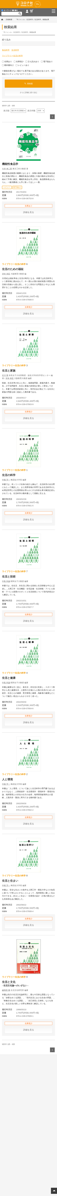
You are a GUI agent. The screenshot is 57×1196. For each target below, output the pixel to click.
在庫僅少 (19, 61)
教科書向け (8, 65)
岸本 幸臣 (6, 274)
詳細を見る (28, 212)
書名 (15, 10)
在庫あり (7, 61)
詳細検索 (9, 19)
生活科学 (15, 50)
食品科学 (6, 50)
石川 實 (5, 375)
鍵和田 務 (6, 990)
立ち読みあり (32, 61)
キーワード (6, 10)
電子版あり (47, 61)
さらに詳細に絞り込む (28, 92)
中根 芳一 (6, 480)
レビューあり (22, 65)
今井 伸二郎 (7, 169)
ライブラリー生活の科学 (12, 56)
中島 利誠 (6, 581)
